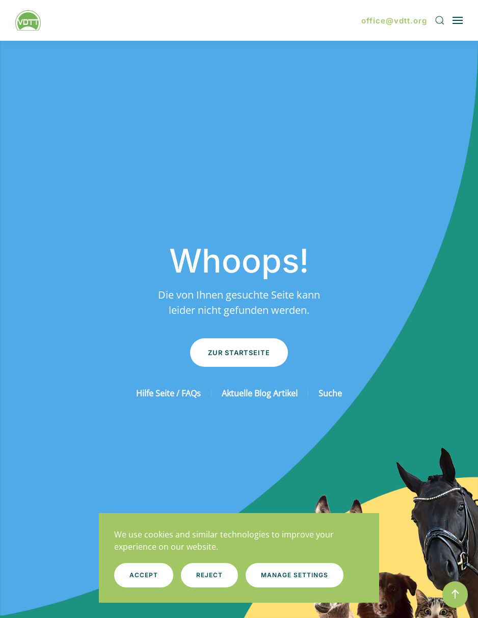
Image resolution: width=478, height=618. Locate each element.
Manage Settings (294, 575)
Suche (330, 393)
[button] (440, 20)
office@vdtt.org (394, 20)
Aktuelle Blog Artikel (260, 393)
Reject (209, 575)
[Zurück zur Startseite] (29, 20)
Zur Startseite (239, 352)
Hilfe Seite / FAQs (168, 393)
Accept (143, 575)
